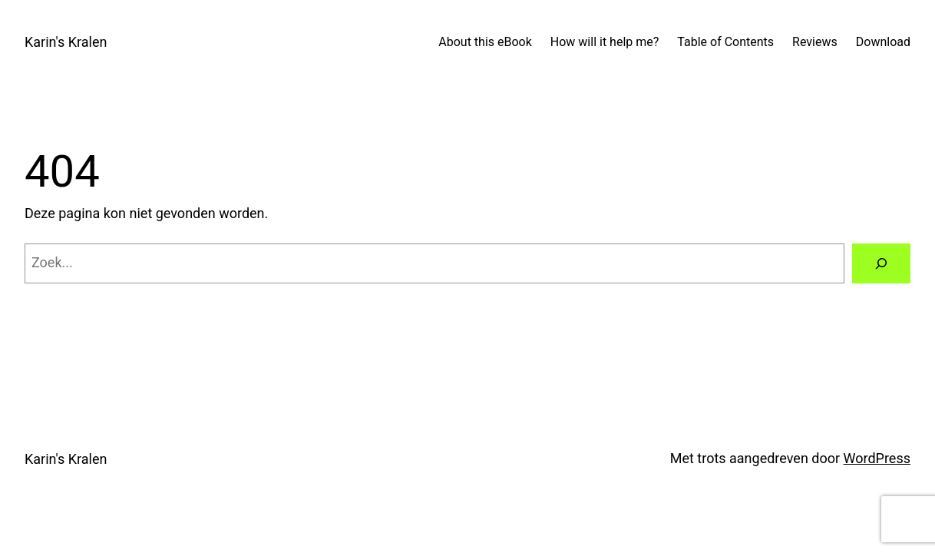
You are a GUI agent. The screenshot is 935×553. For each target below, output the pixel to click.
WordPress (877, 458)
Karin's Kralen (66, 42)
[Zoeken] (881, 263)
